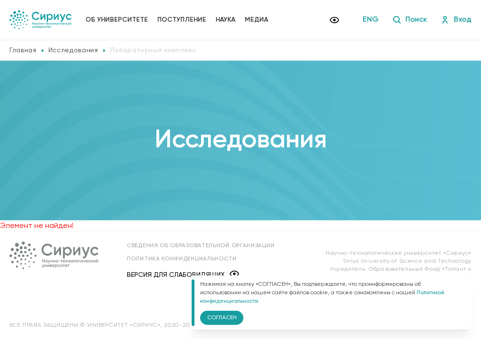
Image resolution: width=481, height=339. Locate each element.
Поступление (181, 19)
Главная (23, 50)
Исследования (73, 50)
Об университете (116, 19)
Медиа (256, 19)
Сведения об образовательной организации (200, 246)
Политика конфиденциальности (182, 259)
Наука (225, 19)
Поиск (410, 20)
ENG (371, 20)
